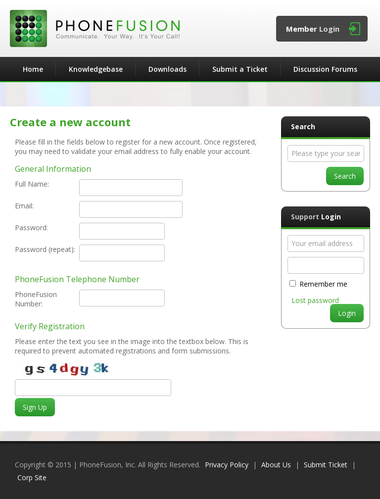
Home (33, 69)
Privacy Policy (226, 464)
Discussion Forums (325, 69)
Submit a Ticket (240, 69)
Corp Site (32, 477)
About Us (276, 464)
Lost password (315, 300)
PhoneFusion (95, 28)
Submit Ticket (325, 464)
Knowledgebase (96, 69)
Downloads (167, 69)
